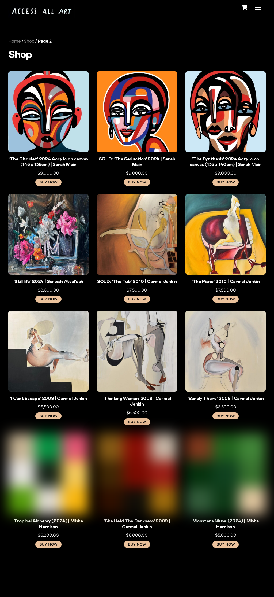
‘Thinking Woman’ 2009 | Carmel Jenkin (137, 401)
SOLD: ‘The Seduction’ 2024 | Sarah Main (137, 162)
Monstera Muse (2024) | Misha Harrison (225, 524)
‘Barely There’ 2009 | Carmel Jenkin (226, 398)
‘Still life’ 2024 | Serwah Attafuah (48, 281)
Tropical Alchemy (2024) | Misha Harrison (48, 524)
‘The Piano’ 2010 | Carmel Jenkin (226, 281)
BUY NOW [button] (48, 182)
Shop (29, 41)
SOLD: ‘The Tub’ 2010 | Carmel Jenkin (137, 281)
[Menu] (257, 7)
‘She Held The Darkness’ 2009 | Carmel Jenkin (137, 524)
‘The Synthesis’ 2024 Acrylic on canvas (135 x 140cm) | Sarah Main (226, 162)
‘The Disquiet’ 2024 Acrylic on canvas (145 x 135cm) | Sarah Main (48, 162)
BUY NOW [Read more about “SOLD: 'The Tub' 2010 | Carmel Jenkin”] (137, 299)
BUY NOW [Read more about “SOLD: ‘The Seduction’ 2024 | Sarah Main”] (137, 182)
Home (14, 41)
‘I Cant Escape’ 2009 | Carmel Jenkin (48, 398)
